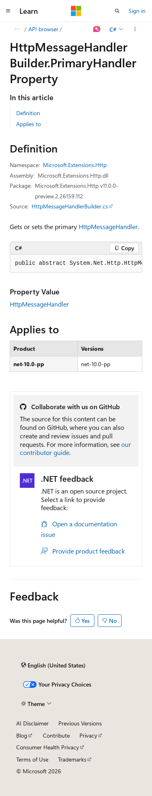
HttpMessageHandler (108, 226)
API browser (43, 29)
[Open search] (117, 11)
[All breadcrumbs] (17, 29)
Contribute (56, 735)
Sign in (137, 11)
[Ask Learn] (97, 29)
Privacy (88, 735)
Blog (21, 735)
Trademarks (72, 759)
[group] (76, 263)
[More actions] (135, 29)
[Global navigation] (8, 11)
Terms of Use (32, 759)
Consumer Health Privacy (47, 747)
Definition (28, 113)
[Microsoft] (76, 11)
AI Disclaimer (32, 723)
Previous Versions (80, 723)
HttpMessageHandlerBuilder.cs (70, 206)
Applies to (28, 124)
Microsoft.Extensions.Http (75, 165)
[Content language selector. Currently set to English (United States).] (53, 665)
